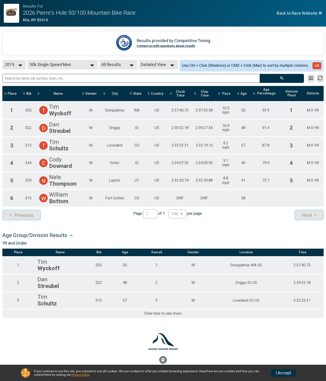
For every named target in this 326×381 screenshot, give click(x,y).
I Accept (283, 373)
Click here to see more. (163, 314)
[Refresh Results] (320, 78)
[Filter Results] (311, 78)
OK (316, 65)
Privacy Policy (81, 375)
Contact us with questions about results (166, 46)
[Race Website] (13, 13)
